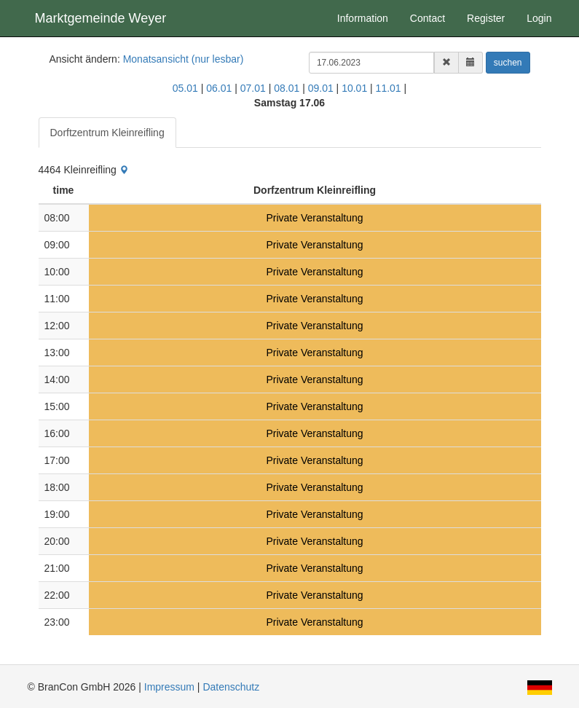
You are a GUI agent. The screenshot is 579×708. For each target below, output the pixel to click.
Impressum (169, 687)
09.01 (321, 88)
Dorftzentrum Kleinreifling (107, 132)
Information (362, 18)
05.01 (185, 88)
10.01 (354, 88)
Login (539, 18)
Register (486, 18)
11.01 (388, 88)
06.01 (219, 88)
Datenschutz (230, 687)
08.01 (286, 88)
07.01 (253, 88)
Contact (427, 18)
